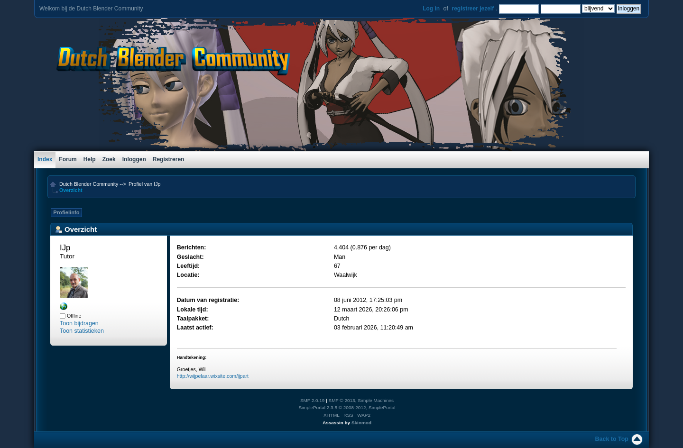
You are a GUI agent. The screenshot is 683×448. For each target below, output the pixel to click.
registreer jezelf (473, 8)
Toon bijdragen (79, 323)
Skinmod (361, 422)
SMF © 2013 (342, 400)
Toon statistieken (82, 331)
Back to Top (611, 439)
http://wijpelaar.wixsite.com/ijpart (213, 376)
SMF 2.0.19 (312, 400)
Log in (431, 8)
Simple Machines (376, 400)
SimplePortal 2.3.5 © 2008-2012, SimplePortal (346, 407)
